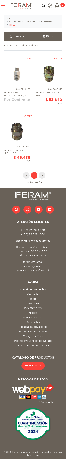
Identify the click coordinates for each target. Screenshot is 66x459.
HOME (9, 18)
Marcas (33, 313)
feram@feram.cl (33, 262)
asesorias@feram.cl (33, 266)
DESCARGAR (33, 366)
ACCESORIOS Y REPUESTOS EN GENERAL (32, 22)
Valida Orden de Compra (33, 345)
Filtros (48, 36)
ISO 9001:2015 (33, 308)
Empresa (33, 303)
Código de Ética (33, 336)
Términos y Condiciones (33, 331)
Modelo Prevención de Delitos (33, 341)
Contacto (33, 294)
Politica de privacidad (33, 327)
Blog (33, 299)
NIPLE (12, 25)
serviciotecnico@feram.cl (33, 270)
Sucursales (33, 322)
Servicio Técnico (33, 317)
